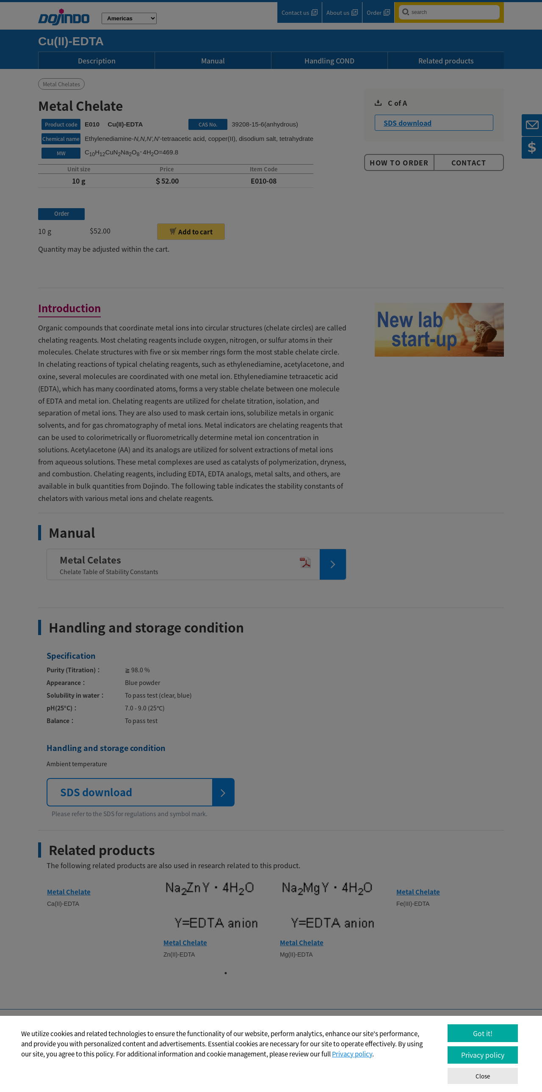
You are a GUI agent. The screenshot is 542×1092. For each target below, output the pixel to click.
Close (483, 1076)
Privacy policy (352, 1054)
